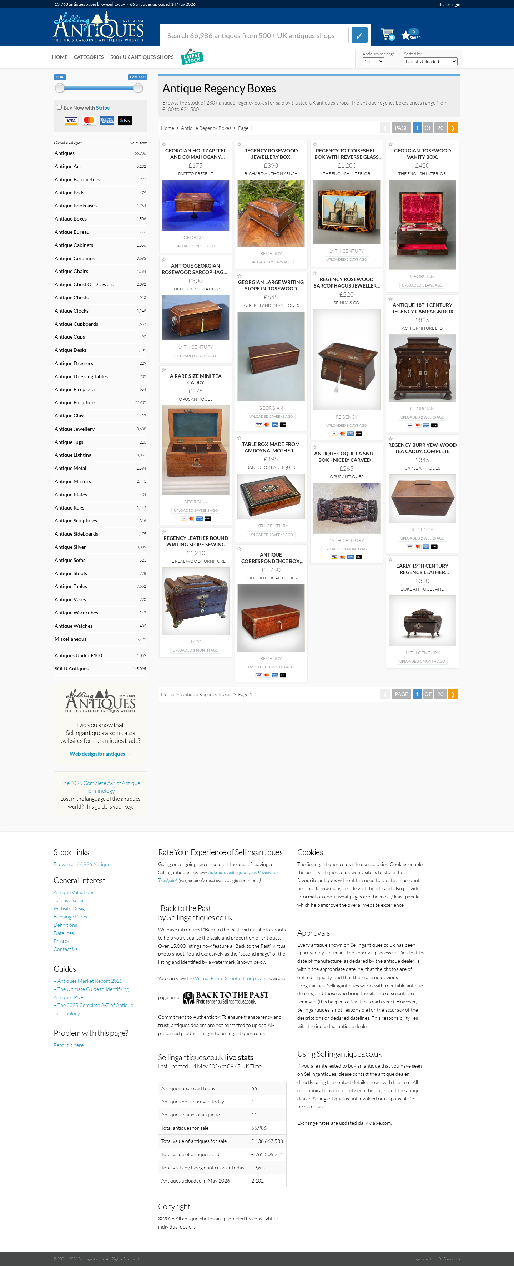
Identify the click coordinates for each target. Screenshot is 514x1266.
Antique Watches (73, 626)
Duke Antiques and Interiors (422, 591)
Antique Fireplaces (75, 389)
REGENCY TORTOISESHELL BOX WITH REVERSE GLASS (346, 156)
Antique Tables (71, 586)
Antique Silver (70, 547)
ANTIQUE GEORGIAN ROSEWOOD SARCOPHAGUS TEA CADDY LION (196, 272)
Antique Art (68, 166)
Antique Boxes (71, 219)
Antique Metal (70, 468)
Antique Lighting (73, 455)
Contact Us (66, 949)
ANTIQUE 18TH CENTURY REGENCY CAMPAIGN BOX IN (422, 311)
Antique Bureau (72, 232)
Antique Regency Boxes (206, 128)
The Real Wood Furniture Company (196, 563)
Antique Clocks (72, 311)
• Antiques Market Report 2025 (88, 981)
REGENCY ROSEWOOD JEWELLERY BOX (271, 153)
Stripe (103, 108)
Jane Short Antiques (271, 467)
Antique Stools (71, 573)
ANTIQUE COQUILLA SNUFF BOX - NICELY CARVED (346, 456)
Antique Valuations (74, 892)
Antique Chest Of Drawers (84, 284)
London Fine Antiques (271, 578)
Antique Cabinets (74, 245)
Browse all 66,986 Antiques (83, 864)
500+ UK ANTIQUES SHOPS (142, 57)
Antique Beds (69, 192)
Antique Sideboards (76, 534)
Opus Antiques (195, 399)
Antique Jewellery (75, 429)
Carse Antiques (422, 468)
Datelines (64, 933)
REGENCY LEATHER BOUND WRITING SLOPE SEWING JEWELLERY (195, 544)
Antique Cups (70, 337)
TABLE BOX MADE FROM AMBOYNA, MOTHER (271, 447)
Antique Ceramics (75, 258)
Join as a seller (69, 900)
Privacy (61, 941)
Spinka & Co (346, 302)
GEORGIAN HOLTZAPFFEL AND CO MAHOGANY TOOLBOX (195, 156)
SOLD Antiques (72, 668)
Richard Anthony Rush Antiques (271, 176)
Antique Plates (71, 494)
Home (59, 57)
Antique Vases (70, 599)
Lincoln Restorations (195, 289)
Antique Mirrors (73, 481)
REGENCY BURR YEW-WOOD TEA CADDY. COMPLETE (422, 448)
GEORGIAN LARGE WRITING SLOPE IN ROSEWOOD (271, 285)
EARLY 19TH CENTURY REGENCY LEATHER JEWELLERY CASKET (422, 572)
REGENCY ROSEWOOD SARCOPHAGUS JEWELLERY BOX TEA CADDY (347, 285)
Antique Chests (72, 297)
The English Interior (347, 173)
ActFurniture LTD (422, 328)
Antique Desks (71, 350)
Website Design (70, 908)
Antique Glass (70, 415)
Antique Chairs (71, 271)
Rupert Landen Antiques (271, 305)
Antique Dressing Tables (81, 376)
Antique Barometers (77, 179)
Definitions (65, 925)
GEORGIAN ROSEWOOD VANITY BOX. (422, 153)
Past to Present (195, 173)
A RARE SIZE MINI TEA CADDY (196, 379)
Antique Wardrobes (76, 612)
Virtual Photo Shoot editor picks (229, 978)
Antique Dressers (74, 363)
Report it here (69, 1045)
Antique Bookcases (76, 205)
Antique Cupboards (76, 324)
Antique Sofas (70, 560)
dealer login (449, 4)
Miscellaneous (70, 639)
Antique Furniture (75, 402)
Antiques (65, 153)
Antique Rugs (69, 508)
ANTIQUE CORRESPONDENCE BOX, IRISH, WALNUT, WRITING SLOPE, (271, 564)
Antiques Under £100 (78, 655)
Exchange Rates (70, 916)
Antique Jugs (69, 442)
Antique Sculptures (76, 520)
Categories (89, 57)
